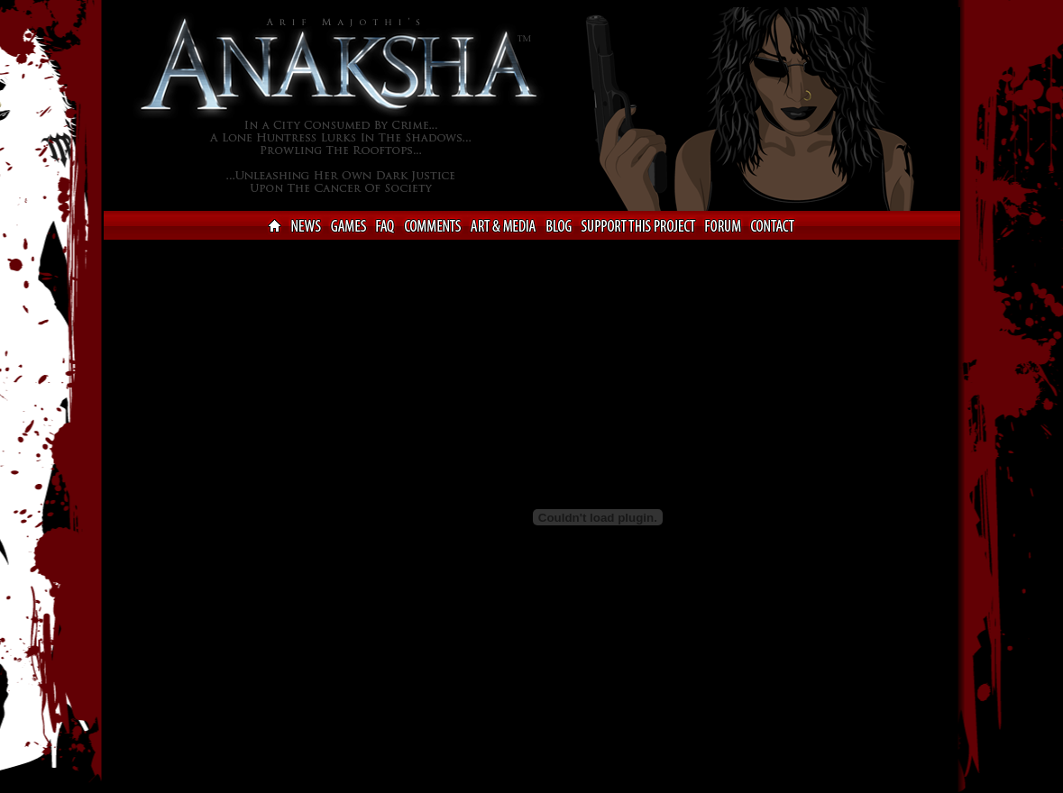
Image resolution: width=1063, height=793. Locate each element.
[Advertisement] (176, 514)
